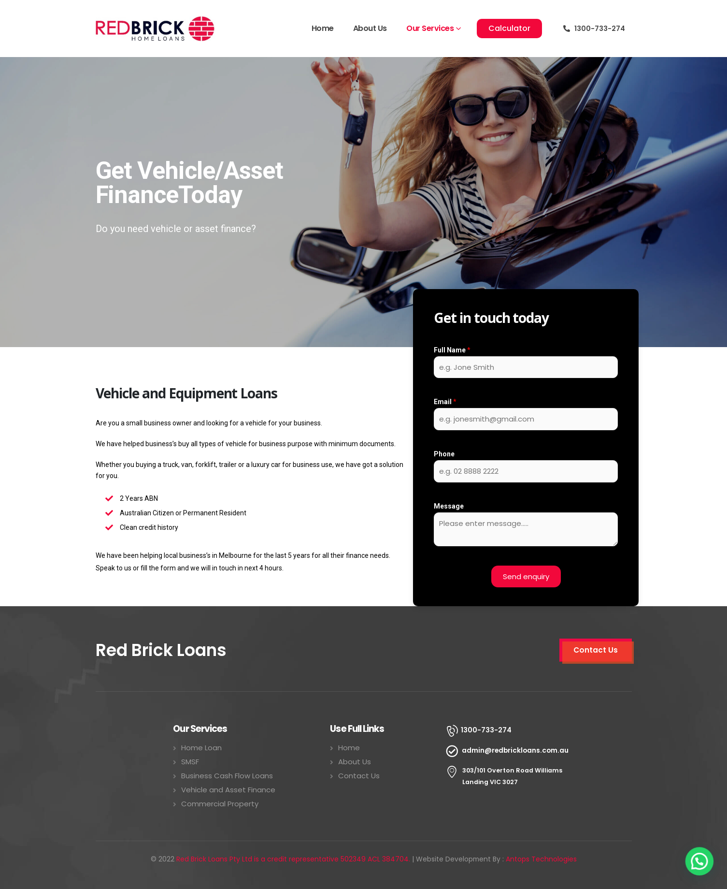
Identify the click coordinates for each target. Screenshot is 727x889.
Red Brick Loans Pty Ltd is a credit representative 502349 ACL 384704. (293, 859)
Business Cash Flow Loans (227, 776)
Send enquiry (526, 576)
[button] (509, 28)
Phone (444, 454)
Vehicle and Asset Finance (228, 790)
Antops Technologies (541, 859)
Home (323, 28)
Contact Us (359, 776)
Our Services (430, 28)
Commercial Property (219, 804)
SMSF (190, 762)
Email (445, 402)
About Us (370, 28)
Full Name (452, 350)
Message (449, 506)
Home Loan (201, 748)
